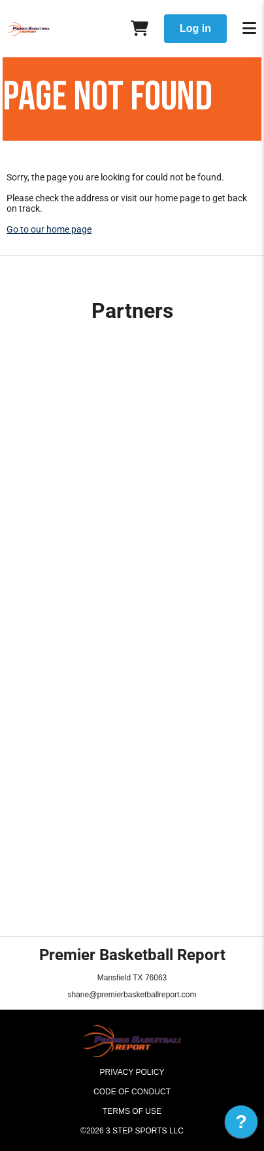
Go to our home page (49, 229)
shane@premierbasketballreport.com (132, 994)
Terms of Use (132, 1111)
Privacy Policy (132, 1072)
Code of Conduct (132, 1091)
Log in (195, 28)
